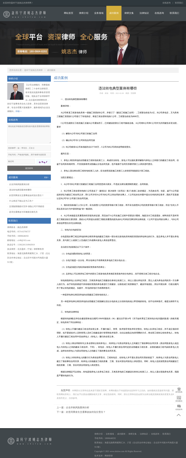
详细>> (18, 111)
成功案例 (114, 13)
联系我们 (179, 3)
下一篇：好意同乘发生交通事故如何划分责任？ (81, 412)
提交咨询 (29, 168)
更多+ (46, 177)
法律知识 (144, 13)
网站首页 (68, 13)
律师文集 (129, 13)
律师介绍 (83, 13)
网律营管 (109, 456)
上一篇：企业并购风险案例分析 (73, 407)
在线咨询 (166, 3)
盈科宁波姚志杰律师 (33, 70)
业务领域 (98, 13)
